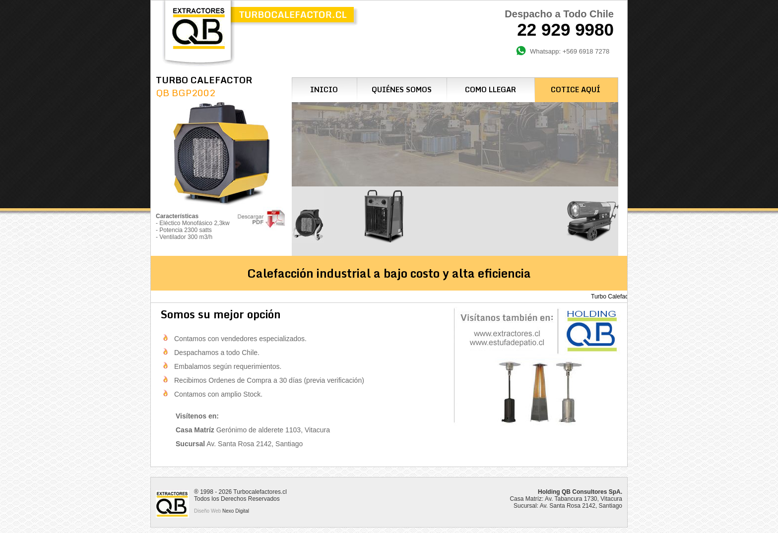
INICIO (324, 89)
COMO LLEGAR (490, 89)
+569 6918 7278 (586, 51)
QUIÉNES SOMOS (402, 89)
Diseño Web (207, 511)
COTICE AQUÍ (575, 89)
